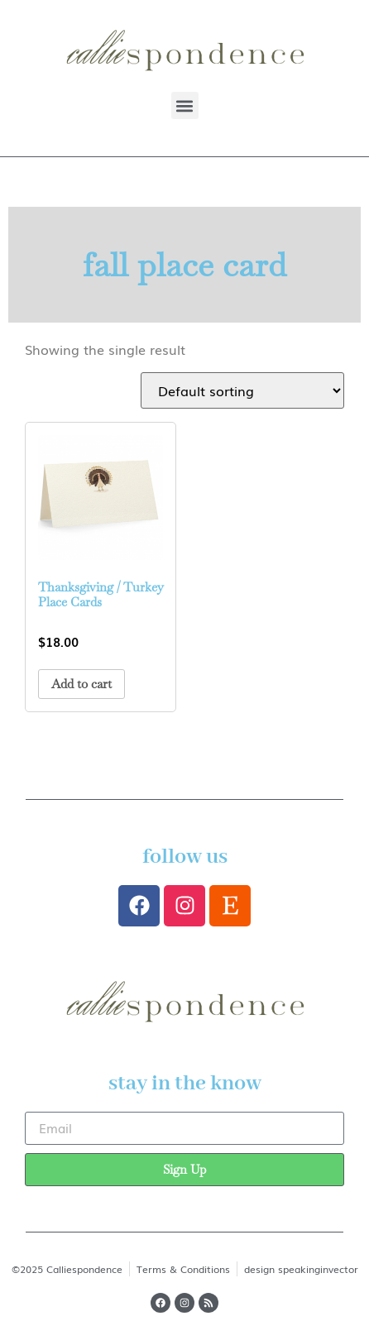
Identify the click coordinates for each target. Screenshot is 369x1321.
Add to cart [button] (81, 684)
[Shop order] (242, 390)
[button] (185, 105)
